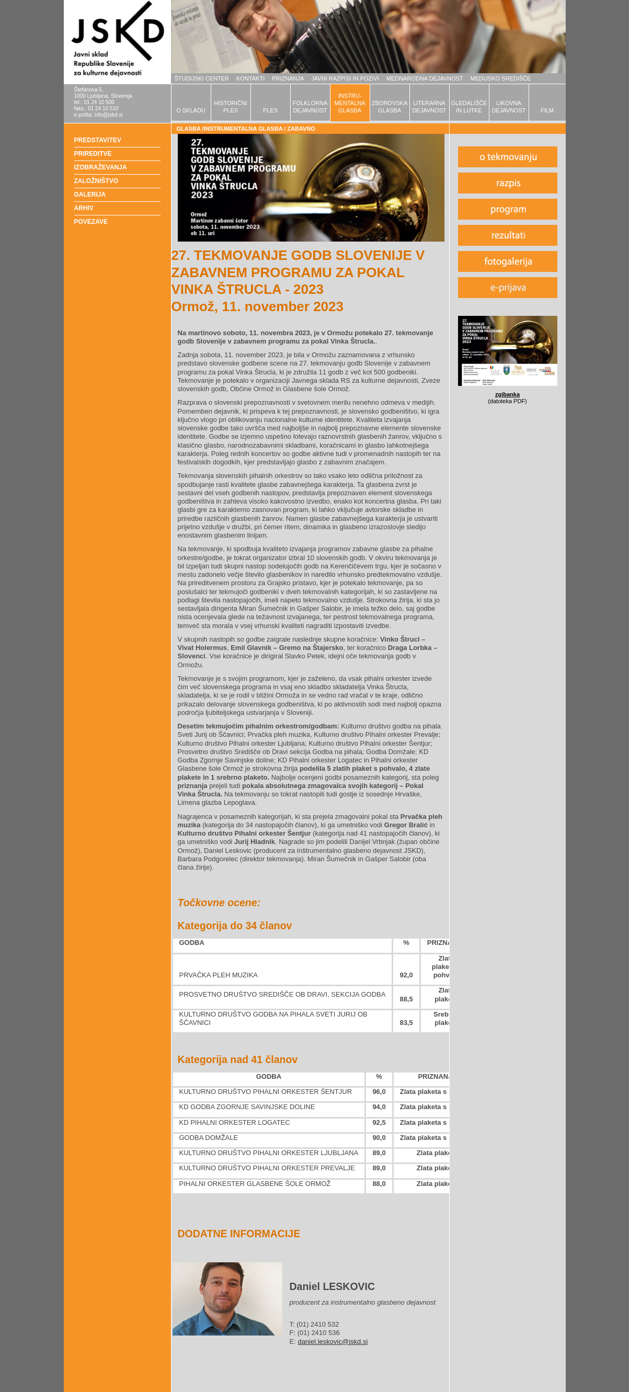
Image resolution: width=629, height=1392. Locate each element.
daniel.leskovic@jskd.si (333, 1341)
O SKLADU (190, 110)
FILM (547, 110)
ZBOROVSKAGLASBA (389, 106)
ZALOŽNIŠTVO (96, 181)
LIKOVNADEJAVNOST (508, 106)
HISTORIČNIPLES (230, 106)
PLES (270, 110)
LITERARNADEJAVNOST (429, 106)
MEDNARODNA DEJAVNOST (424, 78)
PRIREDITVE (93, 153)
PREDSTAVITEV (97, 140)
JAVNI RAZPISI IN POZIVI (345, 78)
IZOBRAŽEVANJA (100, 167)
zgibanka (507, 394)
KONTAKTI (250, 78)
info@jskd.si (108, 115)
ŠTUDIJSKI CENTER (202, 78)
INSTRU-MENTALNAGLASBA (349, 103)
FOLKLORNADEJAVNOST (310, 106)
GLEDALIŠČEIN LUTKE (469, 106)
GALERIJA (90, 194)
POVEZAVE (91, 221)
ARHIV (84, 208)
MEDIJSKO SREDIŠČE (501, 78)
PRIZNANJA (288, 78)
